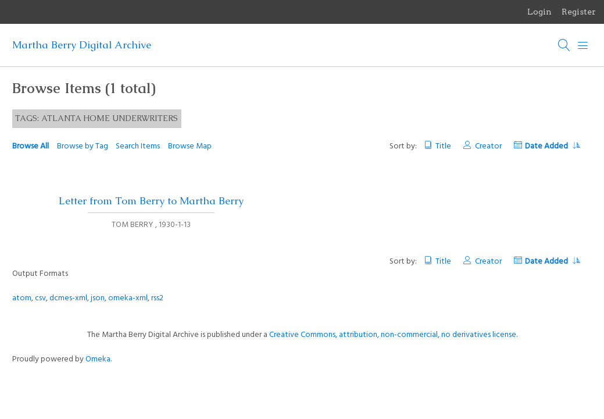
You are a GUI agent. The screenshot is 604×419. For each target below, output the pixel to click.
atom (21, 298)
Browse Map (190, 146)
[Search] (564, 45)
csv (40, 298)
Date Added (552, 146)
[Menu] (583, 45)
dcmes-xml (68, 298)
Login (539, 11)
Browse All (30, 146)
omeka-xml (128, 298)
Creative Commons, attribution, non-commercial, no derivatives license (392, 335)
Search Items (138, 146)
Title (443, 146)
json (98, 298)
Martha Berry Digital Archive (81, 44)
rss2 (157, 298)
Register (579, 11)
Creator (488, 146)
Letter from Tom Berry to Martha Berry (151, 200)
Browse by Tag (82, 146)
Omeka (97, 359)
